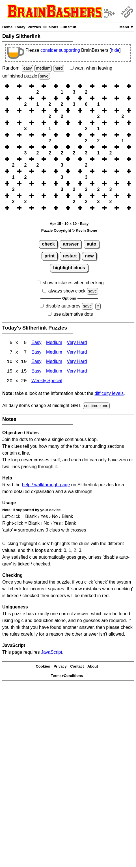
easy (27, 68)
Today (20, 27)
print (49, 255)
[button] (13, 86)
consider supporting (60, 50)
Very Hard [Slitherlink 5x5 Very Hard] (77, 343)
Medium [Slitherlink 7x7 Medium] (54, 352)
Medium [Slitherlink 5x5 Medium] (54, 343)
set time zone (96, 406)
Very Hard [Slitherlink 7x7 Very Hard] (77, 352)
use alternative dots (73, 314)
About (92, 667)
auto (91, 244)
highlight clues (69, 267)
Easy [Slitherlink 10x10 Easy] (36, 362)
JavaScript (51, 652)
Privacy (59, 667)
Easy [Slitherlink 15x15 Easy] (36, 371)
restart (70, 255)
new (89, 255)
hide (115, 50)
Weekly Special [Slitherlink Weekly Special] (46, 381)
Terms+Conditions (67, 676)
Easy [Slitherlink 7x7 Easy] (36, 352)
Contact (77, 667)
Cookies (43, 667)
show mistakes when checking (73, 282)
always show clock (67, 291)
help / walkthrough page (46, 485)
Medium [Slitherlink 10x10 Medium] (54, 362)
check (48, 244)
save (44, 76)
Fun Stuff (68, 27)
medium (43, 68)
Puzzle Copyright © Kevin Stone (69, 230)
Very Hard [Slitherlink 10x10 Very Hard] (77, 362)
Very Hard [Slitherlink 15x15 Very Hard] (77, 371)
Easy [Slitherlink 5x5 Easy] (36, 343)
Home (7, 27)
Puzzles (34, 27)
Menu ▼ (127, 27)
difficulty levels (109, 393)
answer (71, 244)
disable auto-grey (63, 306)
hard (59, 68)
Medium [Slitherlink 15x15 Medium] (54, 371)
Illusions (50, 27)
